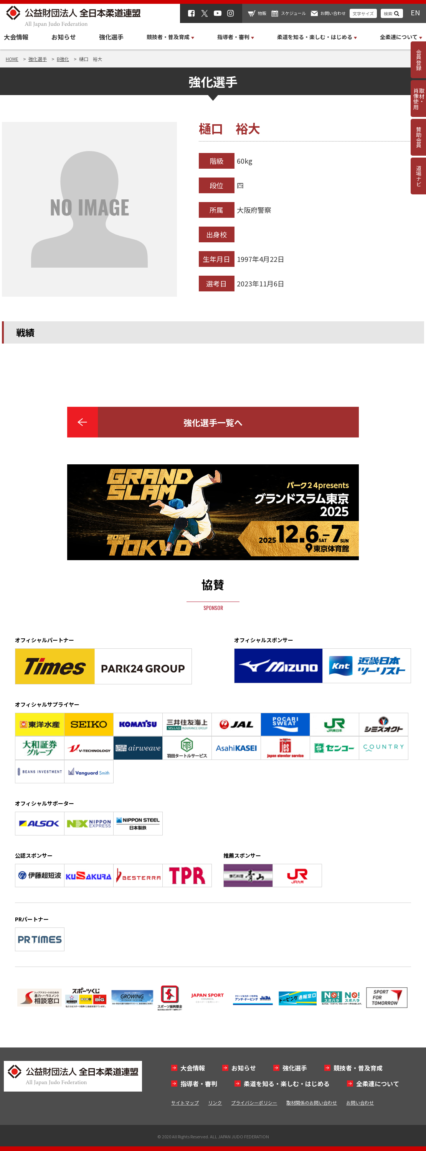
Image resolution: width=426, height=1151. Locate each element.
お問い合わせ (333, 13)
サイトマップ (185, 1102)
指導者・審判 (198, 1083)
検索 (388, 13)
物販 (262, 13)
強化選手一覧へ (213, 422)
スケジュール (293, 13)
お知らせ (63, 36)
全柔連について (377, 1083)
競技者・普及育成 (358, 1068)
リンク (215, 1102)
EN (415, 12)
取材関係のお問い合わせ (311, 1102)
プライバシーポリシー (254, 1102)
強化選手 (111, 36)
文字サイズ (363, 13)
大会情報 (16, 36)
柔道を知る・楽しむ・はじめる (287, 1083)
